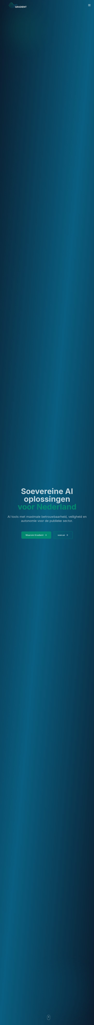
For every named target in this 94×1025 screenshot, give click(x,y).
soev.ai (63, 536)
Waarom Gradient (36, 536)
